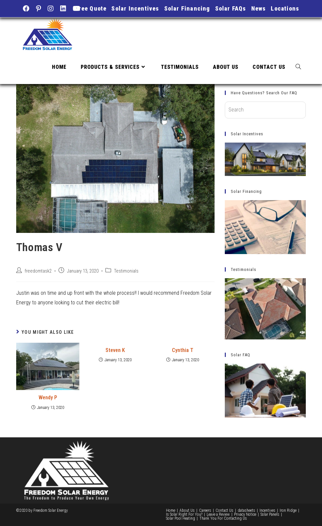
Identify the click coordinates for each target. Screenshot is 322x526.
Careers (205, 510)
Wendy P (48, 397)
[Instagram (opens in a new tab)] (50, 8)
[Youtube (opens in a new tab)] (76, 8)
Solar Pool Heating (180, 518)
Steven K (115, 350)
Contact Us (224, 510)
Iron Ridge (288, 510)
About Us (187, 510)
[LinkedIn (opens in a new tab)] (63, 8)
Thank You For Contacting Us (223, 518)
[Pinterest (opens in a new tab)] (38, 8)
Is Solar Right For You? (184, 514)
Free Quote (90, 8)
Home (170, 510)
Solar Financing (187, 8)
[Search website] (298, 67)
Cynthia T (182, 350)
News (258, 8)
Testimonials (126, 271)
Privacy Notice (245, 514)
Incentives (267, 510)
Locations (285, 8)
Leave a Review (218, 514)
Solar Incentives (135, 8)
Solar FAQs (230, 8)
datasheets (246, 510)
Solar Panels (270, 514)
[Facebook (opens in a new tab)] (28, 8)
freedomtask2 (38, 271)
